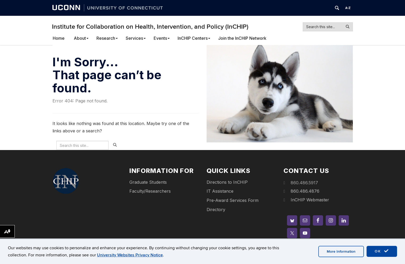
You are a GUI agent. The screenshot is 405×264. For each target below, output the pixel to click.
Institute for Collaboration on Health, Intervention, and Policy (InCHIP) (150, 27)
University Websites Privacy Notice (130, 255)
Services (136, 38)
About (81, 38)
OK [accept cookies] (382, 251)
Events (162, 38)
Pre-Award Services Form (232, 200)
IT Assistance (220, 191)
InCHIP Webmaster (310, 199)
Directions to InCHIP (227, 182)
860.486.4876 (305, 191)
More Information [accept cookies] (341, 251)
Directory (216, 209)
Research (107, 38)
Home (59, 38)
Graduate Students (148, 182)
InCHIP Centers (194, 38)
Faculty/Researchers (150, 191)
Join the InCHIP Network (242, 38)
